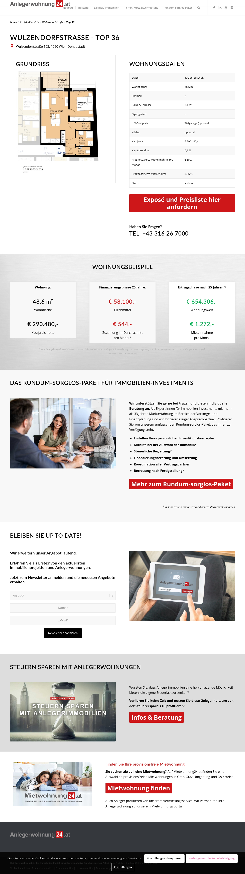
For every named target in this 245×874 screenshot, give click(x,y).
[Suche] (199, 7)
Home (13, 22)
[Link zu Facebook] (214, 8)
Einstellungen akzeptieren (164, 858)
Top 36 (70, 22)
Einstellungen (123, 867)
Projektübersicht (29, 22)
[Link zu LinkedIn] (220, 8)
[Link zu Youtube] (226, 8)
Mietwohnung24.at (187, 771)
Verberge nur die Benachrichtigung (212, 858)
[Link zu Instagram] (232, 8)
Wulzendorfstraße (52, 22)
